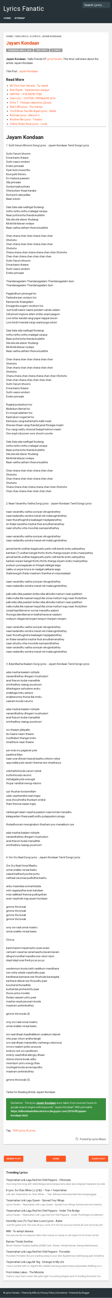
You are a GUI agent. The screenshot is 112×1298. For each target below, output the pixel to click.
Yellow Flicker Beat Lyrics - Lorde (28, 123)
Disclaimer (61, 1293)
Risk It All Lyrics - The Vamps (26, 106)
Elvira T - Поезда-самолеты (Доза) (30, 102)
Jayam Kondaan (28, 71)
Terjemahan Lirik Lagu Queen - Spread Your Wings (35, 1200)
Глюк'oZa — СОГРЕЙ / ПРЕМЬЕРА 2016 (33, 98)
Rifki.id (35, 1293)
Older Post (97, 1158)
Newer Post (14, 1158)
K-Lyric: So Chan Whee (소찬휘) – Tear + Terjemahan (36, 1190)
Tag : (9, 1130)
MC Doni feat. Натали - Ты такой (29, 85)
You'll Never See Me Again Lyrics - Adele (33, 111)
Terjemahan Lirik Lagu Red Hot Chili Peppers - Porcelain (38, 1251)
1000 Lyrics (41, 50)
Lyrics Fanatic (23, 9)
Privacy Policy (48, 1293)
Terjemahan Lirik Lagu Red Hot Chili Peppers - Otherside (38, 1180)
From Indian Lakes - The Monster (25, 1272)
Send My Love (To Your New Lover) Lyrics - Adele (34, 1221)
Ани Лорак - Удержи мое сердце (29, 89)
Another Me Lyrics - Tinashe (26, 119)
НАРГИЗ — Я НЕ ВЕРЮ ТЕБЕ (26, 94)
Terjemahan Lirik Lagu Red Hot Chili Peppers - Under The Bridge (43, 1210)
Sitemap (19, 18)
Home (7, 18)
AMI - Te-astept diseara (19, 1231)
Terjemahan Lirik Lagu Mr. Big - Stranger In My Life (35, 1262)
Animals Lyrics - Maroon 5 (25, 115)
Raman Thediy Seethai (19, 1241)
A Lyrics (56, 50)
